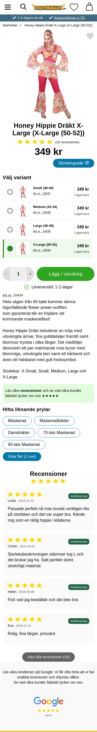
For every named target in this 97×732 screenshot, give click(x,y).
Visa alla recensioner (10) (48, 657)
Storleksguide (73, 163)
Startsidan (10, 25)
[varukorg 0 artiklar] (89, 7)
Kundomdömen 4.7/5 (69, 18)
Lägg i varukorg (65, 274)
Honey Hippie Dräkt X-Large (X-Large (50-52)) (58, 25)
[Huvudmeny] (8, 7)
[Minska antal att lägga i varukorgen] (6, 274)
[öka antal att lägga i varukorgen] (30, 274)
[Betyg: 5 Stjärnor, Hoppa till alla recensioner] (48, 142)
